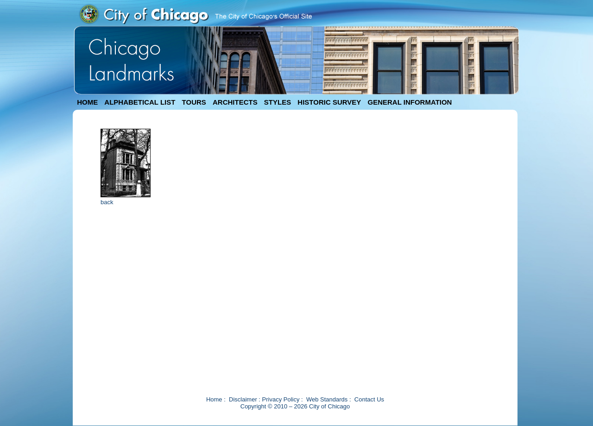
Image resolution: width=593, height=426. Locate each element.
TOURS (194, 102)
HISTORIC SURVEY (329, 102)
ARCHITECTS (235, 102)
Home (214, 399)
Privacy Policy (281, 399)
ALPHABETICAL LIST (139, 102)
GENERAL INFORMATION (410, 102)
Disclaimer (243, 399)
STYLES (277, 102)
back (107, 202)
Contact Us (369, 399)
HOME (87, 102)
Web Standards (326, 399)
